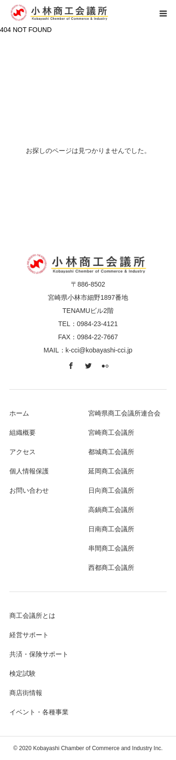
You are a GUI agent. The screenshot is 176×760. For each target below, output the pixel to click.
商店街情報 (25, 692)
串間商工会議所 (111, 548)
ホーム (19, 413)
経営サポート (29, 635)
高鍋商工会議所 (111, 509)
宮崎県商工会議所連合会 (124, 413)
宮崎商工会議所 (111, 432)
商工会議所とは (32, 615)
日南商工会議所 (111, 529)
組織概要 (22, 432)
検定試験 (22, 673)
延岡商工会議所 (111, 471)
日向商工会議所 (111, 490)
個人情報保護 (29, 471)
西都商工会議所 (111, 567)
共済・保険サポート (39, 654)
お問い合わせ (29, 490)
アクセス (22, 452)
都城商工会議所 (111, 452)
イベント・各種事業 (39, 712)
